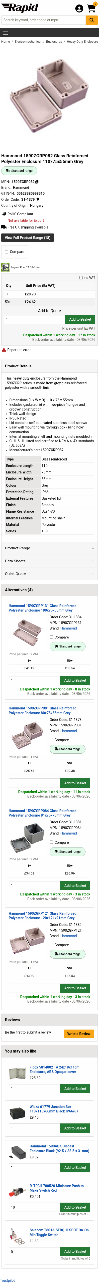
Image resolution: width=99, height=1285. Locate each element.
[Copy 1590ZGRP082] (36, 182)
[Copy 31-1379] (37, 199)
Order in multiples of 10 (74, 1214)
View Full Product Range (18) (27, 238)
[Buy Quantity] (34, 319)
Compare (14, 252)
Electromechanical (28, 41)
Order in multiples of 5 (75, 1258)
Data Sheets (15, 561)
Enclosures (54, 41)
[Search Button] (92, 20)
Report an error (16, 350)
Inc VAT (87, 277)
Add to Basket (80, 319)
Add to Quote (49, 311)
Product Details (18, 366)
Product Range (17, 548)
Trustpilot (7, 1281)
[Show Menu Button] (5, 33)
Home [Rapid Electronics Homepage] (6, 41)
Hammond (68, 628)
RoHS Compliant (17, 214)
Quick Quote (15, 574)
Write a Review (79, 1034)
